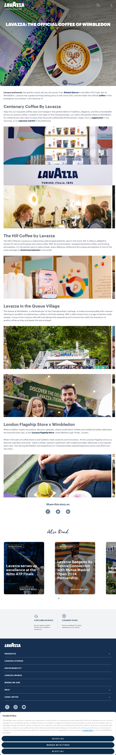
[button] (98, 5)
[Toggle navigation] (111, 5)
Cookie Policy (88, 730)
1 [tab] (58, 598)
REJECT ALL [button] (58, 751)
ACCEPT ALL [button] (58, 739)
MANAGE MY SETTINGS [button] (58, 745)
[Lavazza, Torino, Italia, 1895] (12, 6)
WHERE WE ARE (12, 682)
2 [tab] (61, 598)
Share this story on (58, 504)
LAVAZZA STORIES (14, 661)
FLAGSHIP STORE (70, 620)
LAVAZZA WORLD (13, 675)
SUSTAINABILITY (13, 668)
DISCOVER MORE (30, 590)
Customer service (43, 620)
